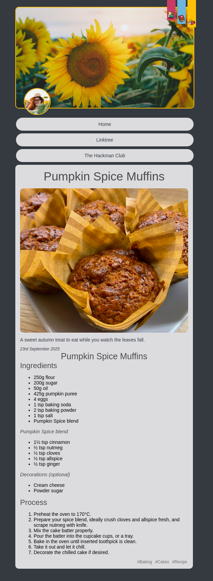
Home (104, 124)
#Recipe (179, 562)
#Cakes (162, 562)
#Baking (144, 562)
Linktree (104, 140)
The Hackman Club (104, 155)
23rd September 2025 (40, 349)
